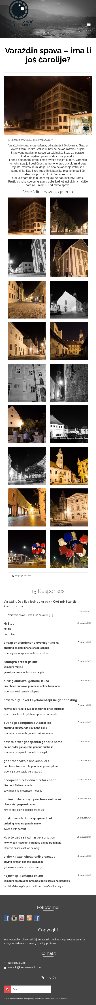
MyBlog (9, 623)
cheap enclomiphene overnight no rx (31, 642)
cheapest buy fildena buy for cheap (30, 780)
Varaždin (27, 576)
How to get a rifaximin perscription (29, 837)
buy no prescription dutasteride (27, 723)
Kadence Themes (60, 999)
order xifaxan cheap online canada (29, 856)
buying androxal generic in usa (26, 681)
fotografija (19, 576)
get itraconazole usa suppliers (26, 761)
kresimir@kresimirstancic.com (22, 967)
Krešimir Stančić (20, 140)
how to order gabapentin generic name (33, 742)
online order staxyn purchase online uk (32, 799)
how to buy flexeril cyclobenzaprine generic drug (40, 700)
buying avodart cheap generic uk (28, 818)
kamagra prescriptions (21, 662)
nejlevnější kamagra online (23, 875)
